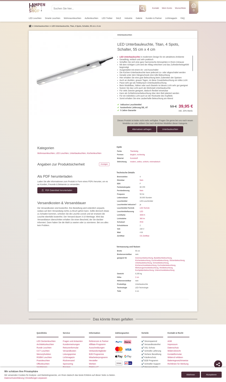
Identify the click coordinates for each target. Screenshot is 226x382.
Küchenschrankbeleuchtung (146, 265)
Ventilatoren (42, 367)
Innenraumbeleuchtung (144, 258)
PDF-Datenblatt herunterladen (58, 190)
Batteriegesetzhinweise (177, 360)
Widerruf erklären (175, 357)
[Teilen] (218, 364)
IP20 (141, 222)
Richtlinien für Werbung (177, 364)
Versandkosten (69, 351)
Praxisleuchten (43, 360)
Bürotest (66, 367)
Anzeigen (104, 164)
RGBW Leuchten (44, 357)
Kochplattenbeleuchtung (144, 270)
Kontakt (155, 8)
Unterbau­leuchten (170, 129)
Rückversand (69, 360)
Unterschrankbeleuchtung (165, 270)
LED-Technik (144, 208)
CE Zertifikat (144, 236)
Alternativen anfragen (141, 129)
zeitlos (139, 162)
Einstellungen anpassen (36, 378)
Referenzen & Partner (98, 341)
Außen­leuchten (91, 18)
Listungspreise (69, 354)
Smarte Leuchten (52, 18)
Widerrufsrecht (174, 351)
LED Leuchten (35, 18)
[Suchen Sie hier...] (96, 8)
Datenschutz (173, 348)
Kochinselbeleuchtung (159, 260)
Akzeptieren (211, 374)
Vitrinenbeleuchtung (177, 260)
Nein (141, 180)
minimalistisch (154, 162)
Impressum (172, 344)
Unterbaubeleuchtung (143, 263)
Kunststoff (134, 158)
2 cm (137, 277)
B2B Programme (96, 354)
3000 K (142, 215)
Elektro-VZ (93, 367)
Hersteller (93, 360)
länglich (133, 155)
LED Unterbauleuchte (129, 57)
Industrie (128, 18)
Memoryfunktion (44, 354)
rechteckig (141, 155)
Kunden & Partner (154, 18)
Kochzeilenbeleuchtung (166, 265)
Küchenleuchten (94, 153)
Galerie (139, 18)
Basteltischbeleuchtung (163, 258)
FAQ (183, 18)
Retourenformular (71, 348)
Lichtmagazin (171, 18)
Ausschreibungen (96, 348)
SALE (118, 18)
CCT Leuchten (43, 351)
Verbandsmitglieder (97, 351)
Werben (92, 364)
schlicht (146, 162)
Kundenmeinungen (71, 344)
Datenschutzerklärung (14, 378)
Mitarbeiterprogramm (98, 357)
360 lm (142, 219)
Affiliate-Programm (97, 344)
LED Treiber (107, 18)
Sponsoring (68, 364)
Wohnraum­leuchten (72, 18)
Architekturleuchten (45, 344)
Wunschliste (180, 8)
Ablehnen (190, 374)
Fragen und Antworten (73, 341)
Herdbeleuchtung (166, 268)
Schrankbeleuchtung (160, 263)
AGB (169, 341)
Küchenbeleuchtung (142, 260)
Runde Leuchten (44, 348)
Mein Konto (167, 8)
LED (141, 211)
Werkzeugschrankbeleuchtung (146, 268)
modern (133, 162)
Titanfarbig (134, 151)
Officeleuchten (43, 364)
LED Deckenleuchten (46, 341)
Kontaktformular (174, 354)
